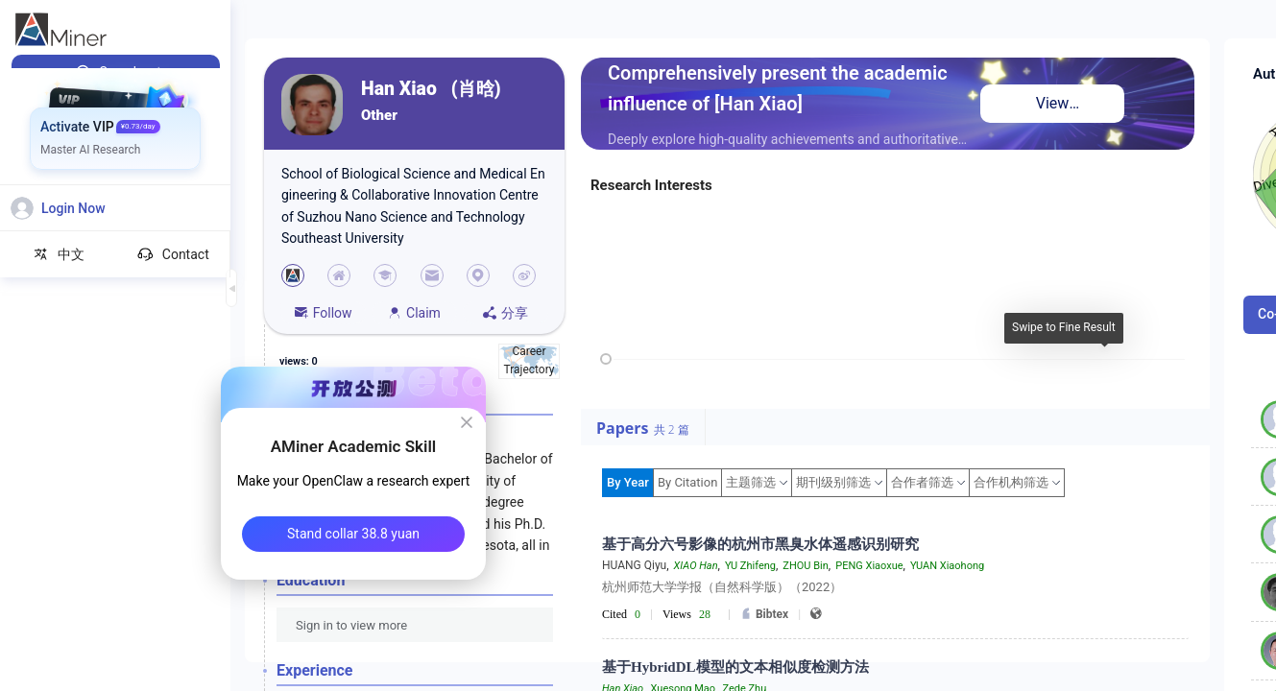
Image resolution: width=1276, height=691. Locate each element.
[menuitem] (116, 72)
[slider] (606, 359)
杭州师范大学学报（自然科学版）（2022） (722, 587)
